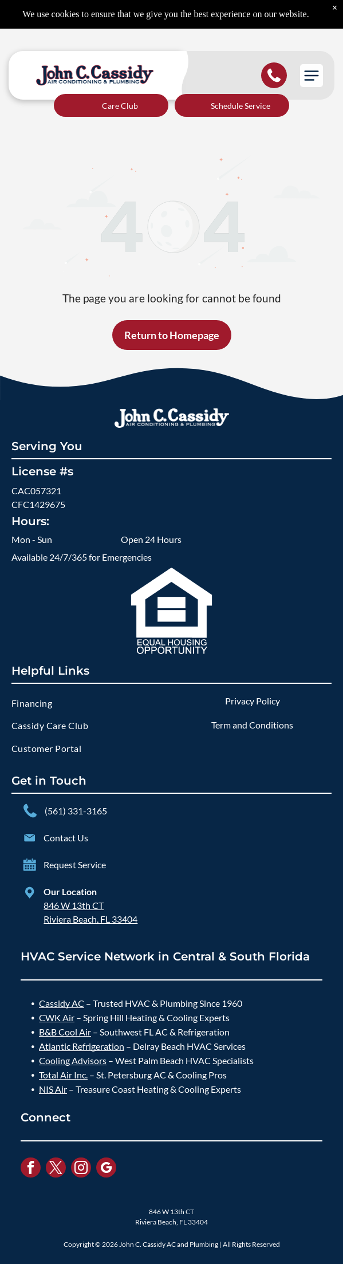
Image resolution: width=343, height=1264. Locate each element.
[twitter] (56, 1168)
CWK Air (56, 1017)
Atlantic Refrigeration (81, 1046)
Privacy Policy (252, 700)
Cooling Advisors (73, 1060)
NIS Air (53, 1089)
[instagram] (81, 1168)
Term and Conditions (252, 724)
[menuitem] (90, 703)
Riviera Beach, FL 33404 (90, 918)
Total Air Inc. (63, 1074)
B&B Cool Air (65, 1031)
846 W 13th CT (74, 905)
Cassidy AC (61, 1003)
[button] (311, 75)
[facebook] (31, 1168)
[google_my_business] (106, 1168)
